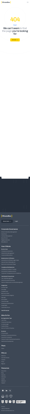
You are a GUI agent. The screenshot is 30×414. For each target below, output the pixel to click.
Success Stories (5, 357)
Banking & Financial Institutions (8, 335)
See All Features (5, 310)
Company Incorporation (7, 251)
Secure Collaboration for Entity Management (12, 282)
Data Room (4, 234)
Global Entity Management (7, 253)
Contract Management (6, 235)
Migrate (3, 363)
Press (2, 361)
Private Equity (4, 333)
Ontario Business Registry (7, 295)
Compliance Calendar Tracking (8, 269)
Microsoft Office (5, 293)
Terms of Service (5, 408)
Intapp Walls (4, 305)
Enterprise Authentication (7, 303)
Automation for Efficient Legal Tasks (10, 260)
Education (3, 370)
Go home (14, 39)
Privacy (3, 406)
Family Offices (4, 326)
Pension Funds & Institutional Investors (10, 339)
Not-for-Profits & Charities (7, 328)
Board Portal (4, 238)
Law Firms (3, 320)
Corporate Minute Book (6, 255)
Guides (3, 379)
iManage (3, 297)
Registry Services (5, 240)
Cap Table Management (7, 278)
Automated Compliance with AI (8, 271)
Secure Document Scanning (8, 280)
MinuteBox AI (4, 241)
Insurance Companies (6, 337)
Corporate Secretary (6, 322)
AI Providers (4, 299)
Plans (2, 348)
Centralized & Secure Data (7, 276)
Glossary (3, 376)
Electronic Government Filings (8, 264)
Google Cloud (4, 291)
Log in (16, 221)
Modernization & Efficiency (7, 258)
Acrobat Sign (4, 287)
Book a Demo (6, 221)
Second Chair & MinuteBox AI (8, 262)
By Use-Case (4, 249)
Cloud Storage (4, 301)
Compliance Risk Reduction (7, 267)
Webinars (3, 380)
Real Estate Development (7, 341)
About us (3, 355)
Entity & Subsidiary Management (9, 231)
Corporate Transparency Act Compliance (11, 273)
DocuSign (3, 289)
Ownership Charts (5, 307)
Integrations (4, 285)
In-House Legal (5, 324)
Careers (3, 359)
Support (3, 382)
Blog (2, 372)
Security (3, 374)
